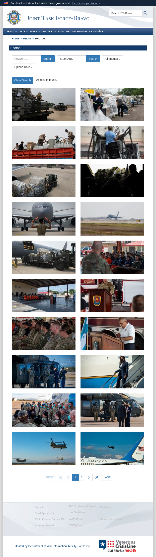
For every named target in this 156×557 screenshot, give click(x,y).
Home (12, 31)
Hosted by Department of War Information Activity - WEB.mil (52, 546)
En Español (97, 31)
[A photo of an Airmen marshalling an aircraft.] (44, 219)
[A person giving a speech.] (112, 333)
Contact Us (49, 31)
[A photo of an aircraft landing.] (112, 219)
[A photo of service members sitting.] (44, 333)
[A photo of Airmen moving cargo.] (44, 257)
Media (35, 31)
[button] (86, 3)
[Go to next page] (89, 477)
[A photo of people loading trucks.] (44, 142)
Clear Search (22, 80)
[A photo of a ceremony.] (44, 295)
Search (47, 58)
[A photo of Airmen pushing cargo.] (112, 180)
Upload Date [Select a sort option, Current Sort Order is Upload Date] (23, 67)
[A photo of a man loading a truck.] (112, 142)
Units (23, 31)
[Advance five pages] (96, 477)
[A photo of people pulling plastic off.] (112, 104)
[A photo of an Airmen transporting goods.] (44, 104)
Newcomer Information (72, 31)
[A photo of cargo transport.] (44, 180)
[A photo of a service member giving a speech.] (112, 257)
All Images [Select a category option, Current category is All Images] (112, 58)
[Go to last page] (107, 477)
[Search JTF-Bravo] (126, 13)
